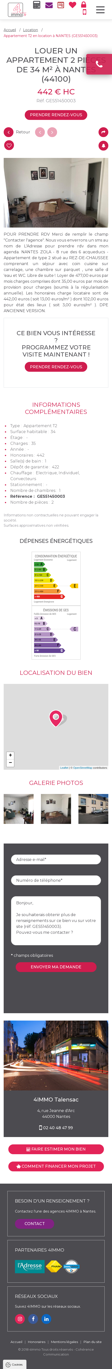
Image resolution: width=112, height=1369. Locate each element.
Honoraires (36, 1342)
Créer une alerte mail (103, 146)
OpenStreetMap (82, 767)
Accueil (10, 30)
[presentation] (48, 981)
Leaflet (64, 767)
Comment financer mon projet (56, 1166)
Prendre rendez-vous (56, 115)
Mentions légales (64, 1342)
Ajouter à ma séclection (8, 146)
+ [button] (10, 755)
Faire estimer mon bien (56, 1149)
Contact (35, 1223)
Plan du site (93, 1342)
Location (30, 30)
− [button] (10, 763)
